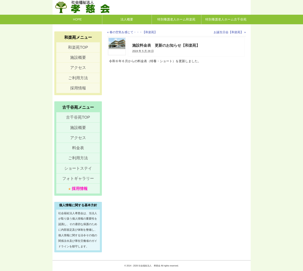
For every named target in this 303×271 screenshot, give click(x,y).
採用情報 (78, 88)
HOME (77, 19)
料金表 (78, 148)
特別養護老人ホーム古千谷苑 (226, 19)
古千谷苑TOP (78, 117)
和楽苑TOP (78, 47)
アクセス (78, 67)
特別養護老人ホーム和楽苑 (176, 19)
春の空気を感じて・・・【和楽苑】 (132, 32)
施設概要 (78, 57)
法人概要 (126, 19)
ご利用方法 (78, 78)
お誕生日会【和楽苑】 (230, 32)
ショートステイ (78, 168)
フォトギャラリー (78, 178)
